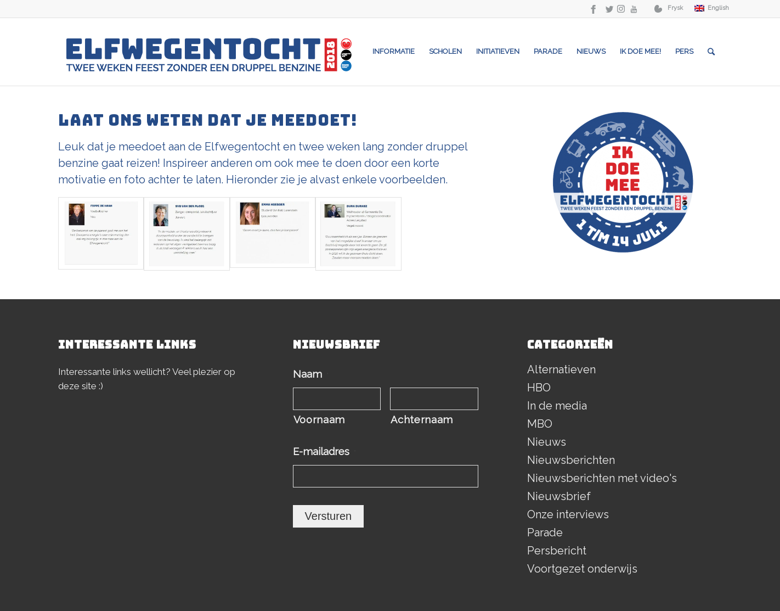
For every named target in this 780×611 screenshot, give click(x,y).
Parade (545, 532)
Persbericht (556, 550)
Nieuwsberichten (571, 460)
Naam (311, 374)
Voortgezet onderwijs (582, 568)
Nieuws (546, 442)
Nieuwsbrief (559, 496)
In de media (557, 405)
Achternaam (422, 419)
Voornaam (319, 419)
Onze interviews (568, 514)
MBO (539, 423)
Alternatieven (561, 369)
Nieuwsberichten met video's (602, 478)
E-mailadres (324, 451)
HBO (539, 387)
